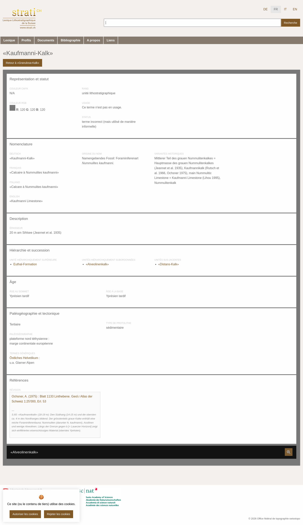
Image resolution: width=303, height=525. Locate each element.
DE (265, 9)
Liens (111, 40)
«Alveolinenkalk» (97, 264)
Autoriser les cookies (25, 514)
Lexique (9, 40)
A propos (93, 40)
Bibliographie (70, 40)
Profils (26, 40)
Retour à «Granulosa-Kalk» (22, 62)
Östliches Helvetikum (24, 358)
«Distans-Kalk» (168, 264)
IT (285, 9)
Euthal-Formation (25, 264)
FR (276, 9)
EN (295, 9)
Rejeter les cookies (58, 514)
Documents (46, 40)
